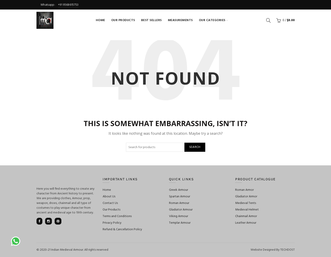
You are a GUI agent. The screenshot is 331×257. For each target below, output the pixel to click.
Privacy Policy (112, 222)
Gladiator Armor (246, 196)
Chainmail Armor (246, 216)
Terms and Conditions (117, 216)
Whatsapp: (57, 4)
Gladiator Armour (181, 209)
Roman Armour (179, 203)
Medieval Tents (245, 203)
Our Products (123, 20)
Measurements (180, 20)
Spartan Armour (179, 196)
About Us (109, 196)
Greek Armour (178, 190)
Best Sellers (151, 20)
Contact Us (110, 203)
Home (100, 20)
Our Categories (212, 20)
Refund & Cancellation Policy (122, 229)
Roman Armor (244, 190)
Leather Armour (245, 222)
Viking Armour (178, 216)
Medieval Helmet (247, 209)
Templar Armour (180, 222)
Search (195, 147)
